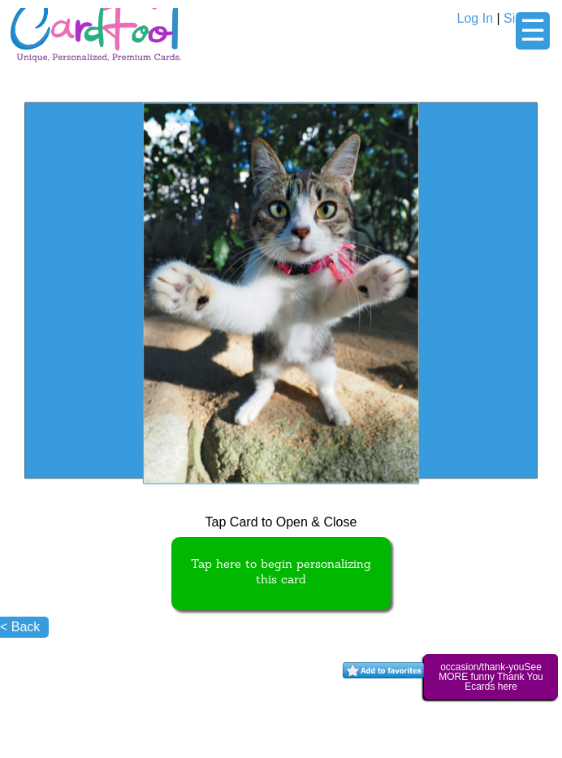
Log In (475, 18)
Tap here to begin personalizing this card (281, 573)
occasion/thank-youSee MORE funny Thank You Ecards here (491, 676)
